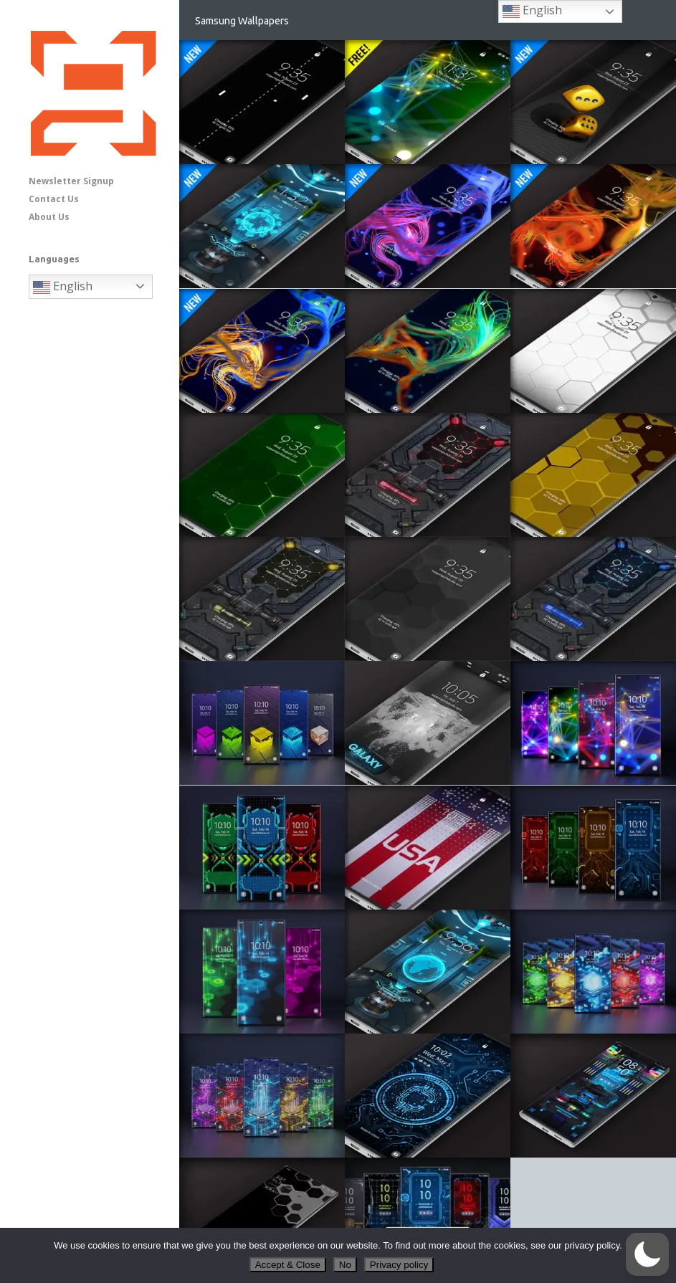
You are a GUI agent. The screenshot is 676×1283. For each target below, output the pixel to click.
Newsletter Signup (71, 181)
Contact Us (54, 199)
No (345, 1264)
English (62, 287)
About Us (49, 217)
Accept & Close (287, 1264)
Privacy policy (399, 1264)
